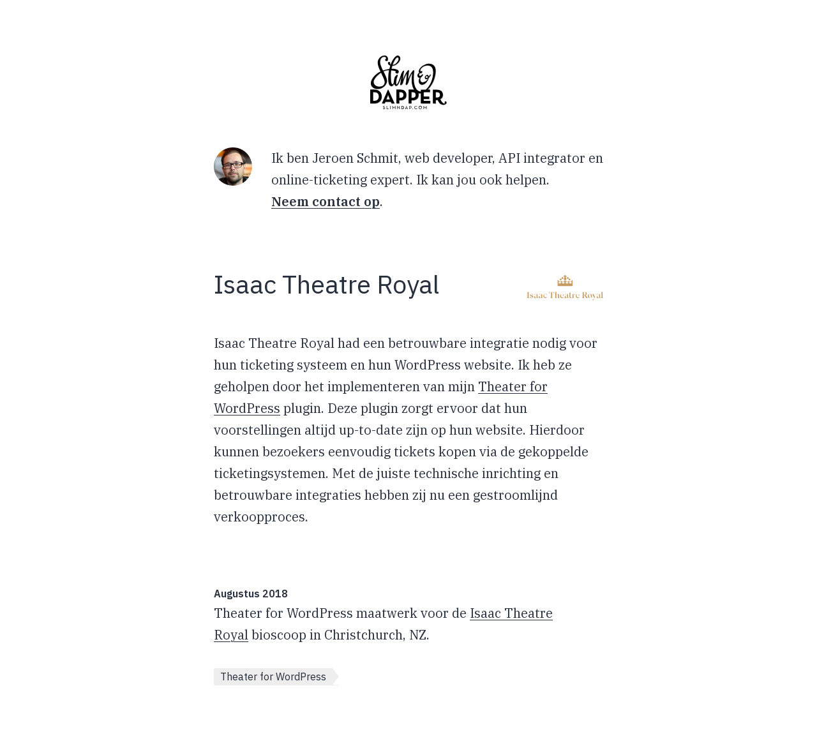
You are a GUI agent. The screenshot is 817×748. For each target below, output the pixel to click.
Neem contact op (325, 201)
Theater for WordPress (273, 676)
